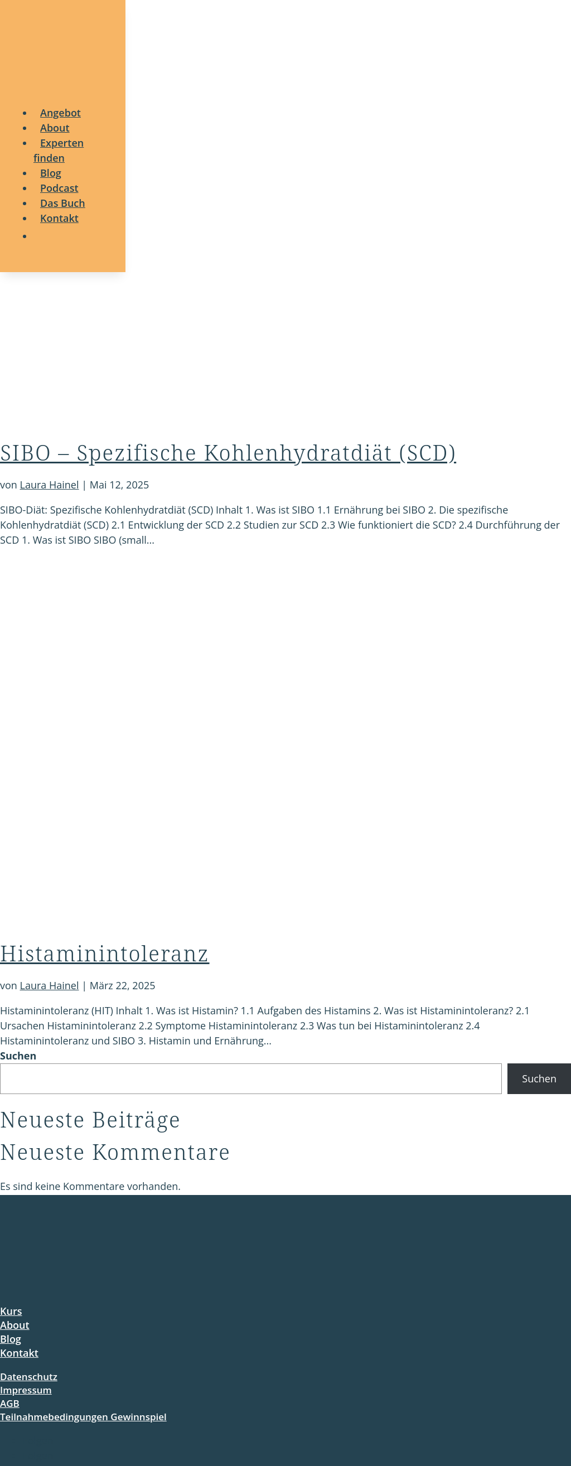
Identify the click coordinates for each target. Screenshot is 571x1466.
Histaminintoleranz (105, 952)
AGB (10, 1403)
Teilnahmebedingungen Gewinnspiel (83, 1416)
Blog (10, 1339)
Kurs (11, 1311)
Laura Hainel (49, 484)
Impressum (26, 1389)
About (15, 1325)
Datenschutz (28, 1376)
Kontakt (19, 1352)
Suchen (18, 1055)
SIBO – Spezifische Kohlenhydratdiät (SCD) (228, 452)
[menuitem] (60, 112)
